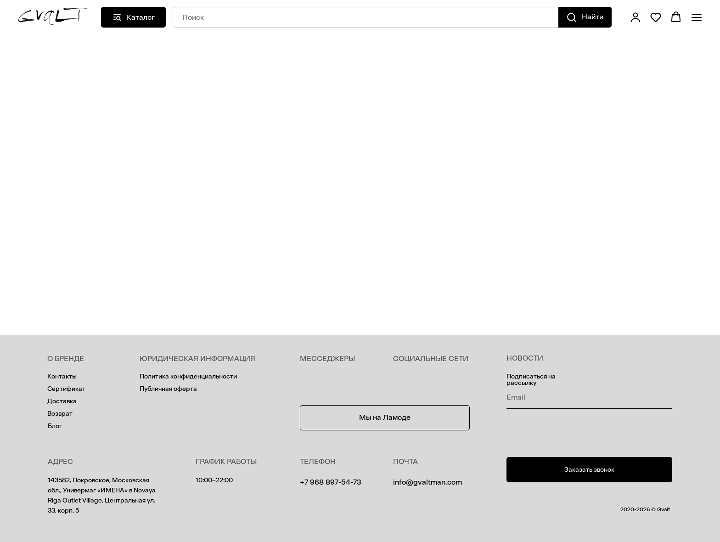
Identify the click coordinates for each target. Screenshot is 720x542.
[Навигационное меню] (697, 17)
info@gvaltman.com (427, 482)
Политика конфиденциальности (188, 376)
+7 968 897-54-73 (330, 482)
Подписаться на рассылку (531, 380)
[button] (635, 17)
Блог (55, 426)
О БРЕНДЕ (65, 358)
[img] (400, 380)
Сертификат (66, 389)
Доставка (62, 401)
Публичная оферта (168, 389)
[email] (589, 397)
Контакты (62, 376)
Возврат (60, 414)
